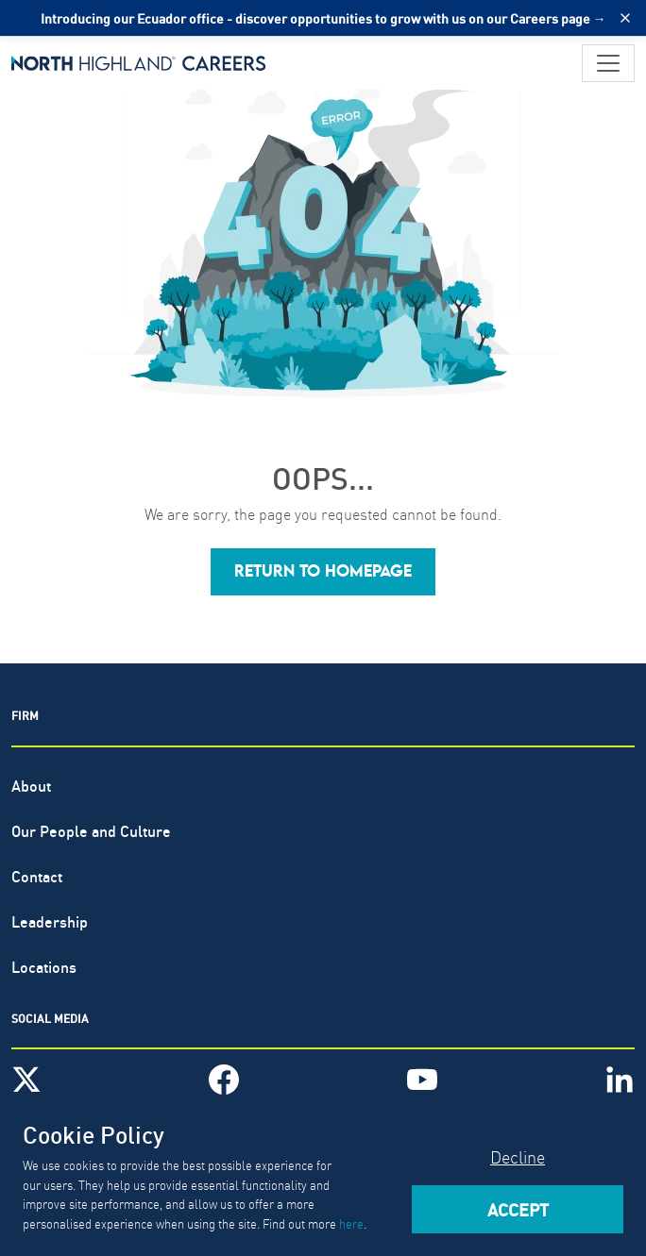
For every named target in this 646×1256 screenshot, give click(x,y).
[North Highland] (138, 63)
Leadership (49, 920)
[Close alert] (625, 18)
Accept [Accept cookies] (518, 1209)
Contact (36, 875)
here (351, 1222)
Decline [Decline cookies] (517, 1156)
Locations (43, 966)
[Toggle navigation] (608, 63)
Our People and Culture (91, 830)
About (31, 784)
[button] (323, 571)
